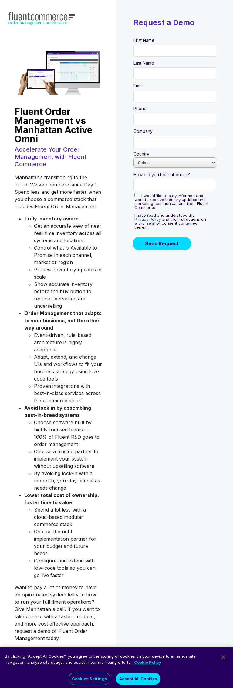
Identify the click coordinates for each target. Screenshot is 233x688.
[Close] (223, 659)
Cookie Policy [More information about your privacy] (147, 664)
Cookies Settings (89, 680)
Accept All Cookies (138, 680)
